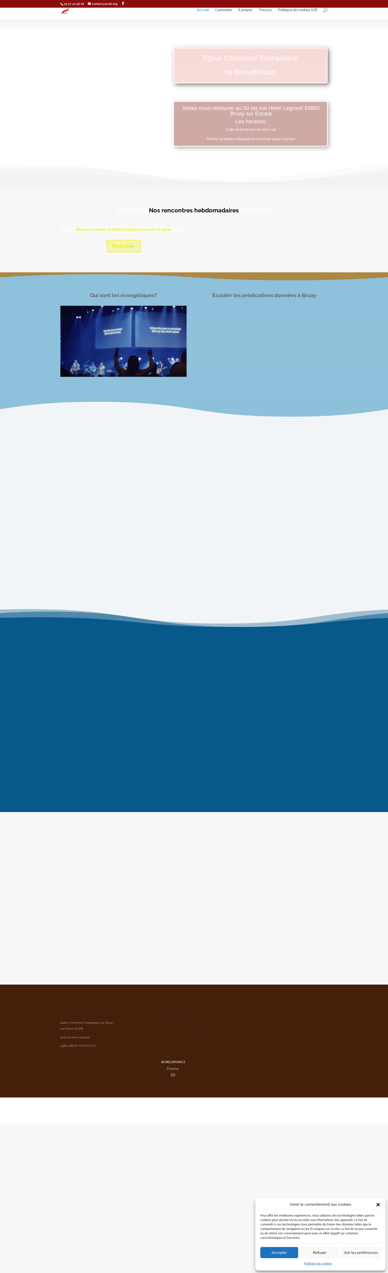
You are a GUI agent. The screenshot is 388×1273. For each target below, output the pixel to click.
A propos (245, 10)
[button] (378, 1204)
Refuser (319, 1252)
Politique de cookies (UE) (298, 10)
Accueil (203, 10)
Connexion (223, 10)
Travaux (265, 10)
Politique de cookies (318, 1263)
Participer (123, 246)
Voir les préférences (361, 1252)
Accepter (279, 1252)
